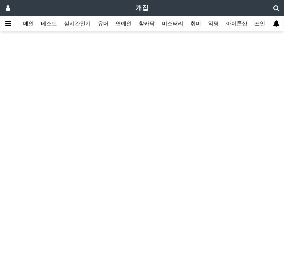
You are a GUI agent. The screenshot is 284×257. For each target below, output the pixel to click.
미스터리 (172, 23)
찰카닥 (147, 23)
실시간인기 (77, 23)
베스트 (49, 23)
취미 (195, 23)
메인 (28, 23)
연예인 (124, 23)
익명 (213, 23)
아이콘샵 (236, 23)
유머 (103, 23)
